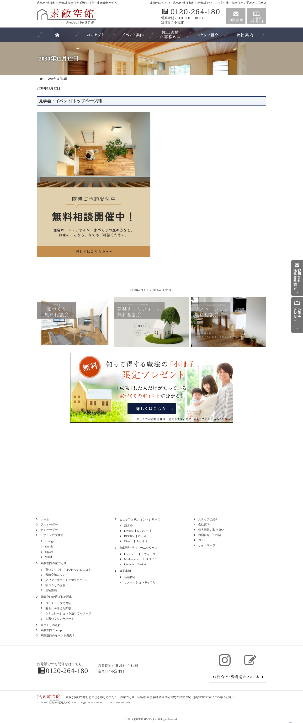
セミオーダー (49, 529)
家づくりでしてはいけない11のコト (68, 569)
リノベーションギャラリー (141, 582)
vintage (49, 541)
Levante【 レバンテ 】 (138, 531)
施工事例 (125, 571)
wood (48, 556)
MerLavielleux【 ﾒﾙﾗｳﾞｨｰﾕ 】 (142, 559)
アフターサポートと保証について (66, 580)
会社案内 (204, 524)
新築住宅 (130, 577)
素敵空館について (56, 574)
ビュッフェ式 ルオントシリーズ (139, 519)
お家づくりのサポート (59, 618)
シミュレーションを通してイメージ (68, 613)
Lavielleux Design (135, 564)
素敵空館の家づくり (53, 563)
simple (49, 546)
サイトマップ (206, 545)
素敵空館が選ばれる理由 (56, 596)
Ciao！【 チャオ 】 (136, 541)
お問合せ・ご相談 (209, 535)
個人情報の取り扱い (211, 529)
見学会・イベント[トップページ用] (70, 101)
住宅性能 (51, 590)
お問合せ (235, 16)
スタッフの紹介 (208, 519)
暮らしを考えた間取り (59, 608)
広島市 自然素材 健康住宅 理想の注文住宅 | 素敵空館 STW (174, 697)
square (49, 551)
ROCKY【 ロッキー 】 (138, 536)
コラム (202, 540)
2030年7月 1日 (139, 290)
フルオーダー (49, 524)
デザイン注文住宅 (52, 535)
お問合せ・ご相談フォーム (237, 677)
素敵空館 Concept (52, 630)
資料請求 (256, 16)
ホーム (45, 519)
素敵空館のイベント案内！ (58, 635)
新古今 (128, 525)
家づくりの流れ (55, 585)
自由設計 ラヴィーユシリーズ (138, 547)
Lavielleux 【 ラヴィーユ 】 (141, 554)
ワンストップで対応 (58, 603)
